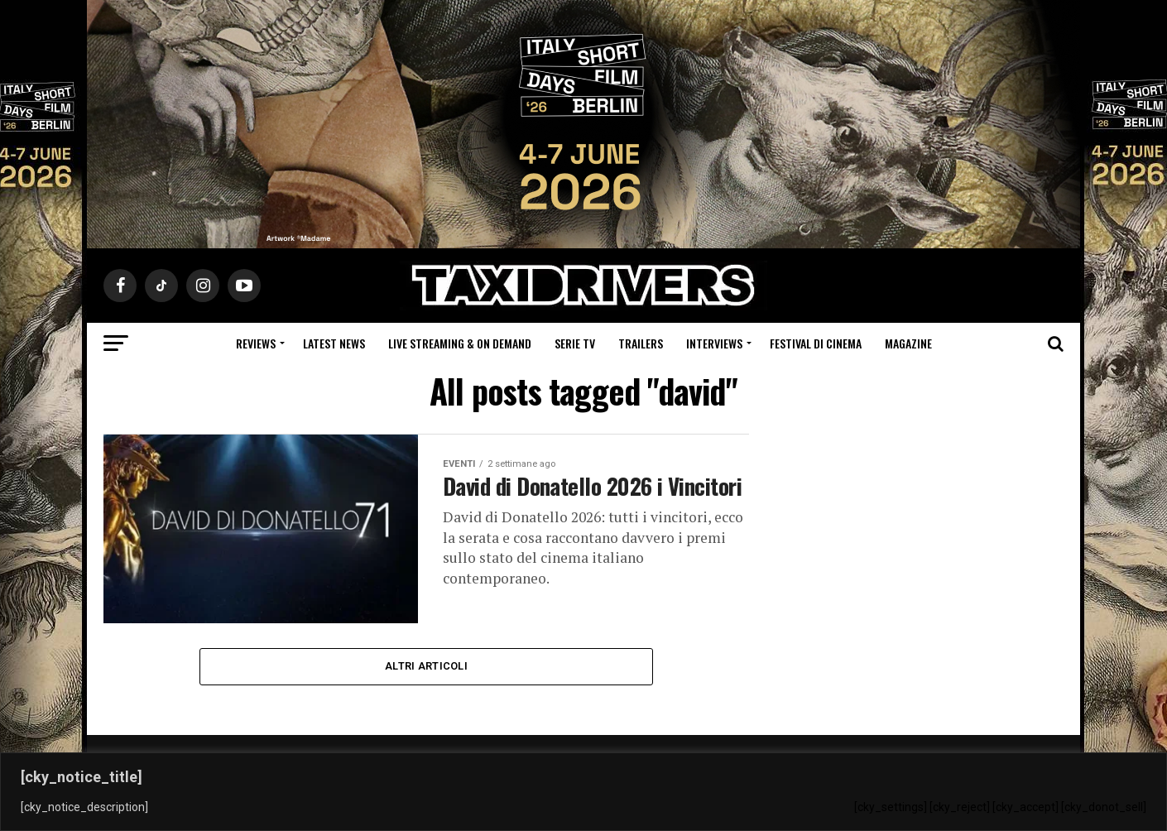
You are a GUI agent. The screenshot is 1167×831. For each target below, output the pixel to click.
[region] (583, 791)
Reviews (256, 343)
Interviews (714, 343)
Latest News (334, 343)
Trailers (640, 343)
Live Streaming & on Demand (459, 343)
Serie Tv (575, 343)
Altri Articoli (426, 666)
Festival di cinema (816, 343)
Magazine (908, 343)
